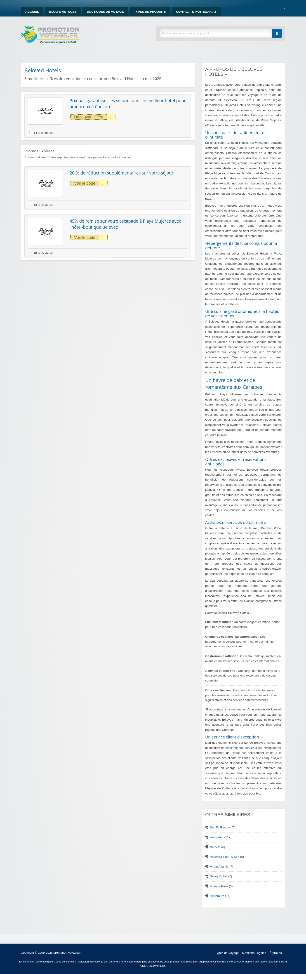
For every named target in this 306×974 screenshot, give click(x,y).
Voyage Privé (219, 886)
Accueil (32, 11)
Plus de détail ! (41, 132)
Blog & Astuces (62, 11)
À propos (276, 953)
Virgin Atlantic (219, 866)
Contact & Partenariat (196, 11)
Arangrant (217, 837)
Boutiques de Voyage (105, 11)
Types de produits (150, 11)
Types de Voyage (227, 953)
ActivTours (217, 896)
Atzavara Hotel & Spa (224, 856)
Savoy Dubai (218, 876)
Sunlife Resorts (220, 827)
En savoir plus (156, 966)
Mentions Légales (254, 953)
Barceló (215, 847)
